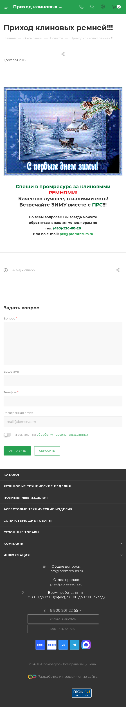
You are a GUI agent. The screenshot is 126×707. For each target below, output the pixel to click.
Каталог (12, 474)
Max (86, 645)
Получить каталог (63, 629)
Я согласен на (51, 434)
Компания (14, 543)
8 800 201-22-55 (64, 610)
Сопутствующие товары (28, 520)
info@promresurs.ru (66, 571)
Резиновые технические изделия (37, 486)
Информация (17, 555)
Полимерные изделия (26, 497)
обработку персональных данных (62, 434)
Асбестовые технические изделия (38, 509)
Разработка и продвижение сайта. (63, 676)
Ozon (40, 645)
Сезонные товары (21, 532)
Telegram (74, 645)
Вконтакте (63, 645)
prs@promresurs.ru (76, 234)
